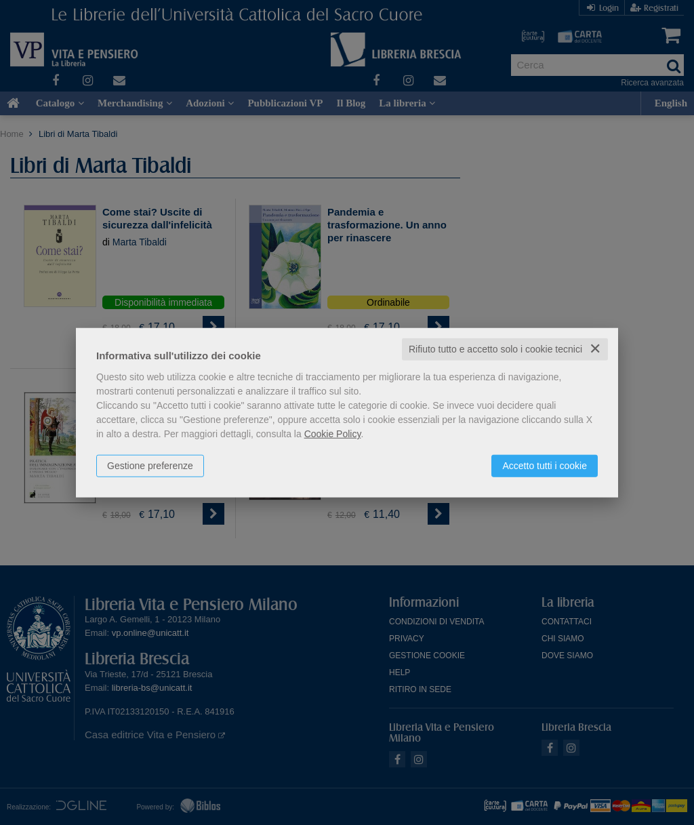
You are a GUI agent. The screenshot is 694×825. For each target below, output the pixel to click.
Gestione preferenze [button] (150, 465)
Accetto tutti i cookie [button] (544, 465)
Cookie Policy (332, 433)
